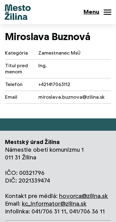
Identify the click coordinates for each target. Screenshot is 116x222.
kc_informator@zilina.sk (54, 204)
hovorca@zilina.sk (83, 196)
